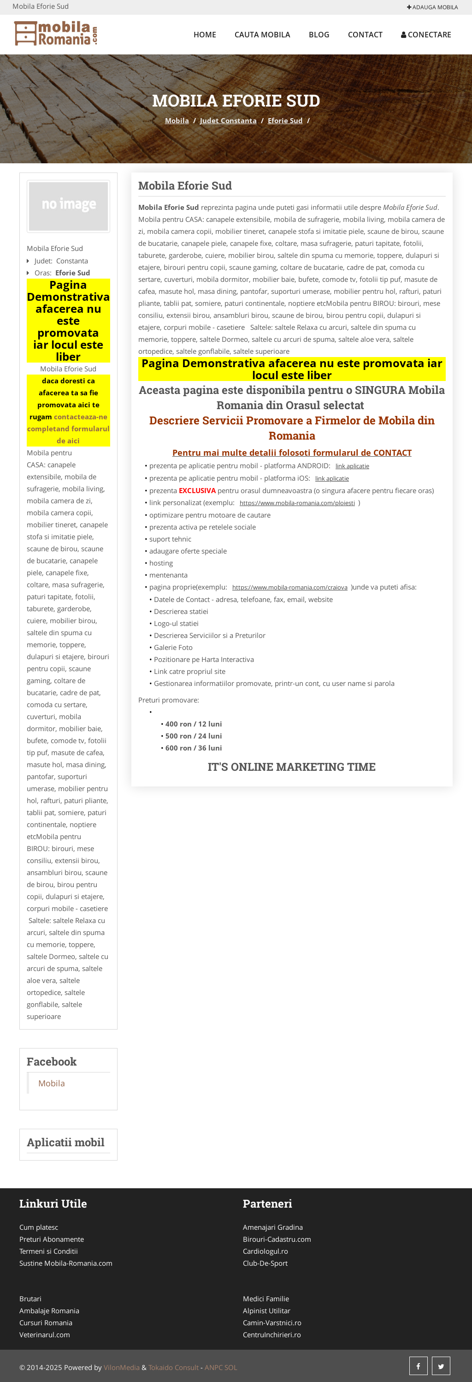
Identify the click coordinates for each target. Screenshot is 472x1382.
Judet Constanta (228, 120)
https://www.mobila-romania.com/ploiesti (297, 503)
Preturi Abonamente (51, 1239)
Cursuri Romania (45, 1322)
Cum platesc (38, 1227)
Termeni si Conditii (48, 1251)
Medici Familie (266, 1298)
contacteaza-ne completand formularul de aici (68, 428)
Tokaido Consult (173, 1367)
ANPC (214, 1367)
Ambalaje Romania (49, 1310)
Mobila (177, 120)
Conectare (426, 35)
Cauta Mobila (262, 35)
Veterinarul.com (44, 1334)
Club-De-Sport (265, 1263)
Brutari (30, 1298)
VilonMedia (122, 1367)
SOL (230, 1367)
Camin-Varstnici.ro (272, 1322)
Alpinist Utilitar (266, 1310)
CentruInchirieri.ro (272, 1334)
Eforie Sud (285, 120)
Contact (365, 35)
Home (205, 35)
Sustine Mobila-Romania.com (65, 1263)
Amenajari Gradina (273, 1227)
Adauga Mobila (432, 7)
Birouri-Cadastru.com (277, 1239)
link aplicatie (352, 466)
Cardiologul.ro (265, 1251)
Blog (319, 35)
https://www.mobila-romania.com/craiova (290, 587)
